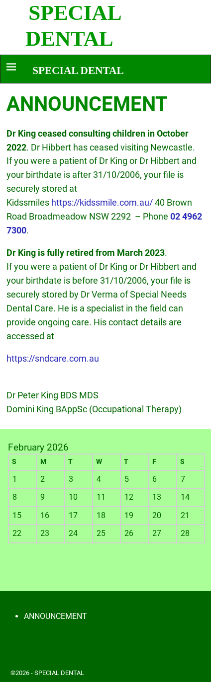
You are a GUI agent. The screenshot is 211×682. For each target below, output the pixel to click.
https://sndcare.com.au (52, 358)
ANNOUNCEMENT (55, 616)
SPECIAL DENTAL (77, 70)
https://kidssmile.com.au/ (103, 202)
